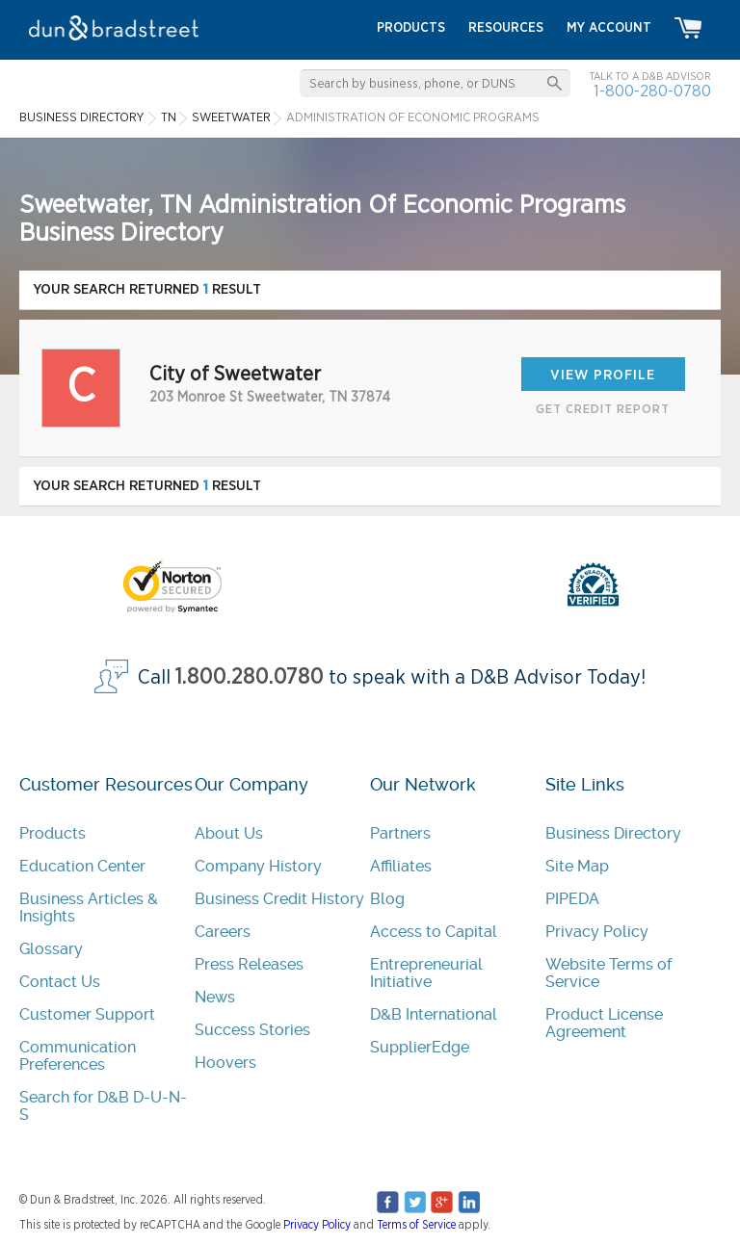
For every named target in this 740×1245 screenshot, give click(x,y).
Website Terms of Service (608, 973)
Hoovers (225, 1062)
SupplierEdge (419, 1047)
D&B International (433, 1014)
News (215, 997)
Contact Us (59, 982)
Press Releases (249, 964)
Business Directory (613, 833)
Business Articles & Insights (88, 907)
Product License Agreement (604, 1023)
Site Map (577, 866)
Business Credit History (279, 899)
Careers (223, 931)
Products (52, 833)
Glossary (51, 949)
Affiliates (401, 866)
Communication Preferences (77, 1056)
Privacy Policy (596, 931)
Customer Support (87, 1014)
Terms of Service (416, 1225)
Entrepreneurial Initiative (426, 973)
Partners (400, 833)
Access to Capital (433, 931)
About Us (229, 833)
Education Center (82, 866)
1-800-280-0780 (652, 91)
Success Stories (252, 1030)
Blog (387, 899)
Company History (258, 866)
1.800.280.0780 (249, 677)
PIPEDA (572, 899)
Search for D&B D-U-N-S (103, 1106)
